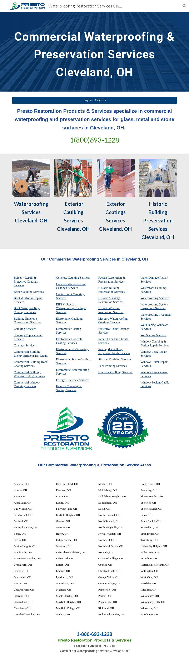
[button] (184, 6)
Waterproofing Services (154, 298)
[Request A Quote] (94, 100)
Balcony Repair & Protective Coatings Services (26, 281)
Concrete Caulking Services (73, 277)
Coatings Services (25, 345)
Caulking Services (25, 328)
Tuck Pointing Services (112, 365)
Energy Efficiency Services (72, 380)
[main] (94, 51)
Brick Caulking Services (29, 291)
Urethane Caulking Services (115, 372)
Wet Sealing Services (153, 335)
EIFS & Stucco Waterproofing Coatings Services (71, 308)
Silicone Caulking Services (114, 359)
